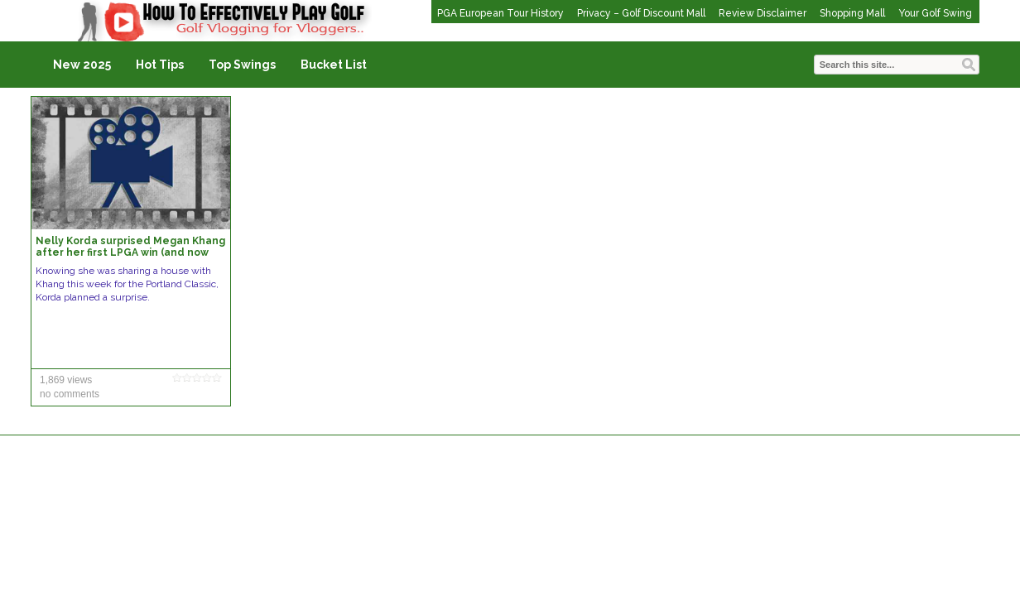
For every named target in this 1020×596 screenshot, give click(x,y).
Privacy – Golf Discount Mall (641, 13)
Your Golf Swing (935, 13)
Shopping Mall (852, 13)
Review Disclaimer (762, 13)
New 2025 (82, 64)
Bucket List (334, 64)
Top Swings (242, 64)
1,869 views (66, 380)
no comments (69, 394)
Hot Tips (160, 64)
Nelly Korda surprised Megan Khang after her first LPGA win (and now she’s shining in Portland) (130, 252)
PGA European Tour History (500, 13)
